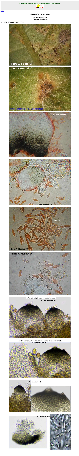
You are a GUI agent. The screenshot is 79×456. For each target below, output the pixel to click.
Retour (2, 11)
